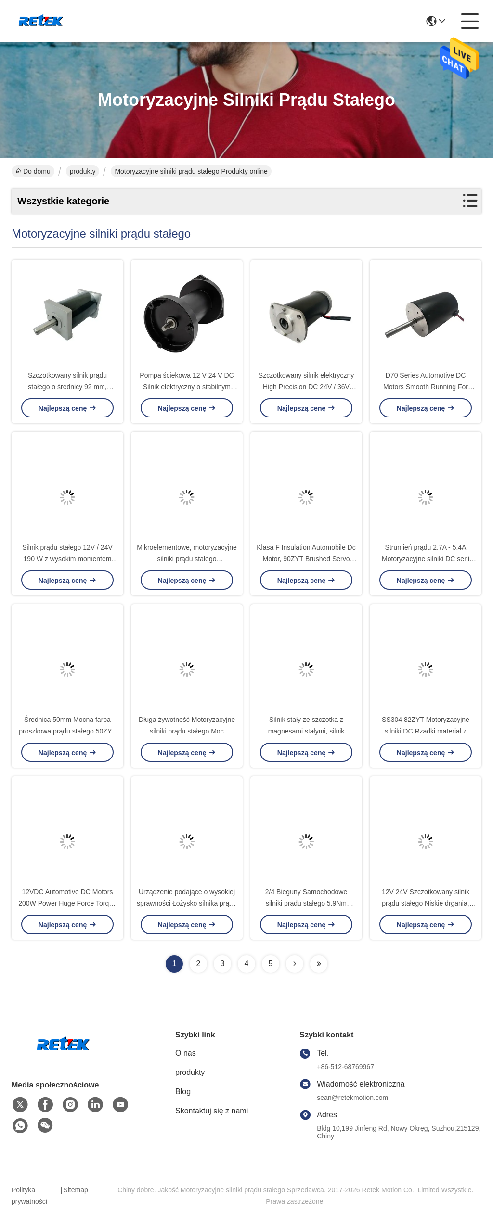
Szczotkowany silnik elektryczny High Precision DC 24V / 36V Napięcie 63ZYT (306, 386)
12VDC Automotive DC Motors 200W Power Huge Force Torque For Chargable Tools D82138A (67, 903)
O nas (185, 1053)
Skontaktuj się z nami (211, 1111)
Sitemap (75, 1190)
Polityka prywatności (29, 1195)
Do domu (33, 171)
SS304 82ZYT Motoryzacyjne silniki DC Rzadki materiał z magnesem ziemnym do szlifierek (426, 731)
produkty (83, 171)
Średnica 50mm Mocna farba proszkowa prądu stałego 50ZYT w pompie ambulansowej (67, 731)
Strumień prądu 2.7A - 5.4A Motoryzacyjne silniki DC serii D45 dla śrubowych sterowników (425, 558)
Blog (183, 1091)
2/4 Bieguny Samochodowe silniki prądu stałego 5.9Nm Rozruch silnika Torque (306, 903)
